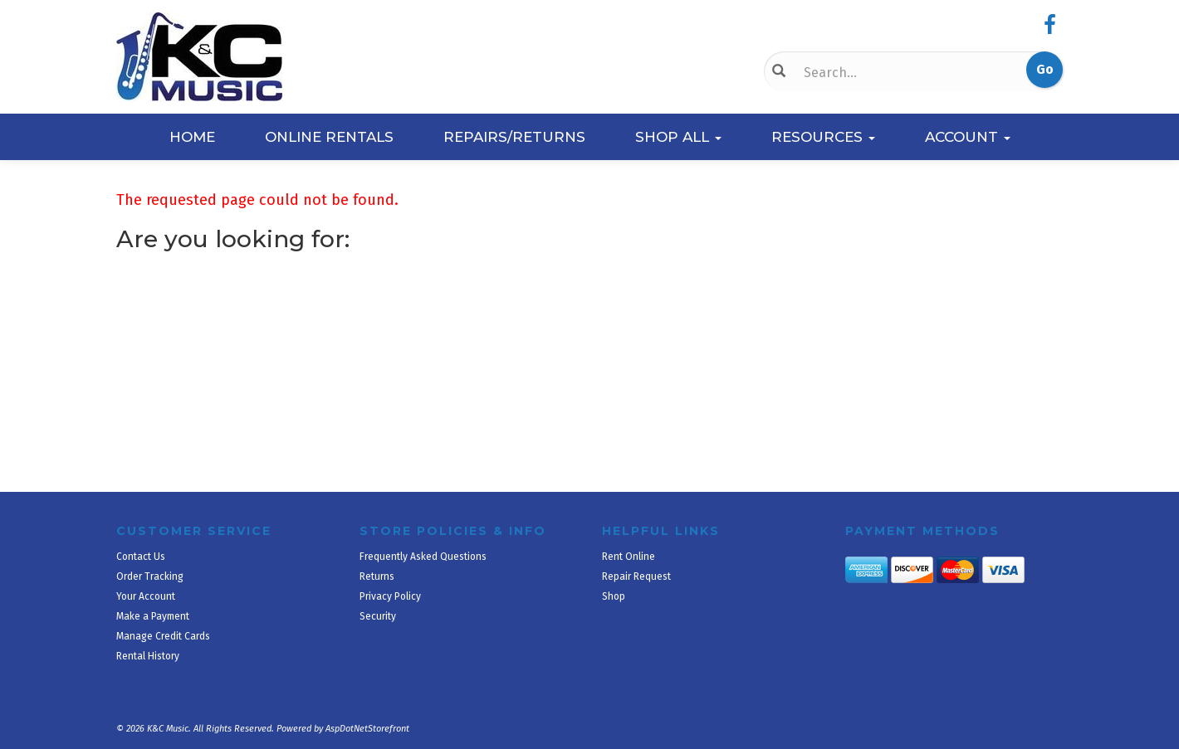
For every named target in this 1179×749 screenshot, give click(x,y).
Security (378, 616)
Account (967, 137)
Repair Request (636, 576)
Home (192, 137)
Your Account (145, 596)
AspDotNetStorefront (367, 728)
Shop (613, 596)
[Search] (884, 72)
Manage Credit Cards (163, 636)
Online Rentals (329, 137)
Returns (377, 576)
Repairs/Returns (514, 137)
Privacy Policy (390, 596)
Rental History (147, 656)
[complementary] (1058, 658)
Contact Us (140, 556)
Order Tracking (149, 576)
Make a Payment (152, 616)
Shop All (678, 137)
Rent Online (628, 556)
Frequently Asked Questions (423, 556)
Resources (823, 137)
